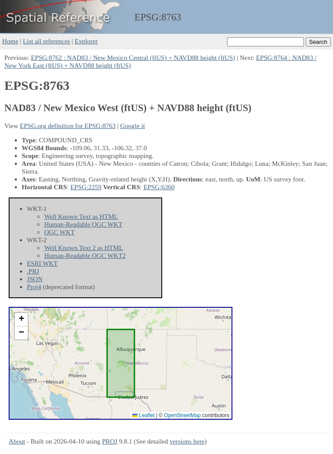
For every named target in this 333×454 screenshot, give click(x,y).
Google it (132, 125)
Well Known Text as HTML (81, 216)
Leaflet (143, 415)
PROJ (109, 441)
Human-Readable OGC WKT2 (85, 255)
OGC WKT (59, 232)
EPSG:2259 (85, 187)
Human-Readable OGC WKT (83, 224)
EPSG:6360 (159, 187)
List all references (46, 41)
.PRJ (33, 271)
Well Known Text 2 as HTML (83, 247)
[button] (21, 319)
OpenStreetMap (182, 415)
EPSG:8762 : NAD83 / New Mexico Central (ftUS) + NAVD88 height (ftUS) (133, 57)
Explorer (86, 41)
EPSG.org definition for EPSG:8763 (68, 125)
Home (10, 41)
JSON (34, 279)
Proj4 (34, 286)
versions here (187, 441)
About (17, 441)
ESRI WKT (42, 263)
